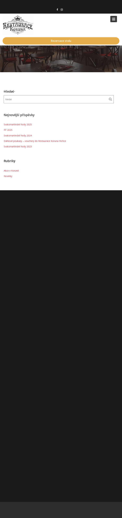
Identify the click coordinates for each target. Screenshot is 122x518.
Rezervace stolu (61, 41)
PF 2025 (8, 129)
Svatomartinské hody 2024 (18, 135)
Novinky (8, 176)
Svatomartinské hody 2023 (18, 146)
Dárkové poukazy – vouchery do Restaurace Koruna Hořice (35, 140)
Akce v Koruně (11, 170)
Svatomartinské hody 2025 (18, 124)
